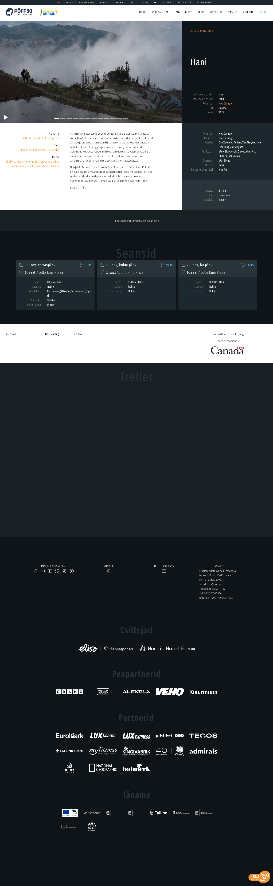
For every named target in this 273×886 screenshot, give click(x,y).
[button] (13, 72)
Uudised (142, 12)
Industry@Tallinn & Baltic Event (80, 2)
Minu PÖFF (248, 12)
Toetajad (232, 12)
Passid (188, 12)
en (261, 12)
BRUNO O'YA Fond (204, 2)
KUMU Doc (167, 2)
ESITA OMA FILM (160, 12)
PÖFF (58, 2)
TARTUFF (144, 2)
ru (265, 12)
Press (201, 12)
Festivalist (216, 12)
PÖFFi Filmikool (184, 2)
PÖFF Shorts (119, 2)
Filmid (176, 12)
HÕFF (133, 2)
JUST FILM (104, 2)
